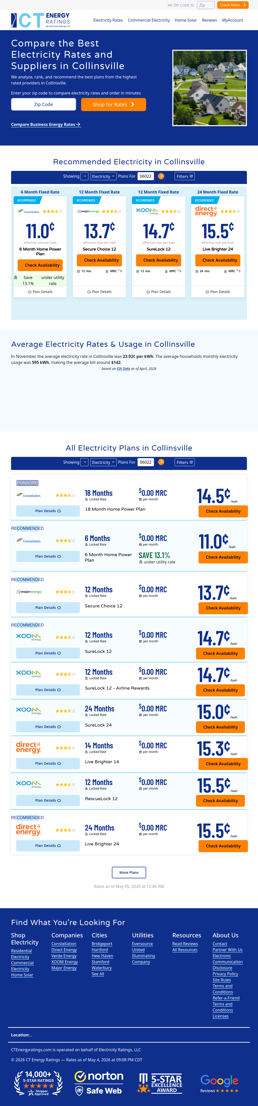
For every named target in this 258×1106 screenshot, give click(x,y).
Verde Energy (64, 955)
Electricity (101, 176)
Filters (182, 176)
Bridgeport (102, 943)
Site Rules (222, 980)
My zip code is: (181, 5)
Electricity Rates (108, 20)
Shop (114, 104)
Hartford (100, 949)
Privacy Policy (225, 974)
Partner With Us (228, 949)
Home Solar (186, 20)
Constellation (63, 943)
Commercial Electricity (149, 20)
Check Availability (160, 260)
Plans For (126, 176)
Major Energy (64, 968)
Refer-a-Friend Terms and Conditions (226, 1004)
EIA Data (123, 368)
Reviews (209, 20)
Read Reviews (185, 943)
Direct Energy (64, 949)
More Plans (129, 872)
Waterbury (102, 968)
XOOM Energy (64, 962)
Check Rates (233, 5)
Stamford (100, 962)
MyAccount (232, 20)
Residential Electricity (21, 953)
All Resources (185, 949)
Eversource (142, 943)
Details (43, 292)
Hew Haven (102, 955)
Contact (220, 943)
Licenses (221, 1016)
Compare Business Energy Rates (46, 124)
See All (98, 974)
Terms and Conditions (223, 989)
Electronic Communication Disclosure (228, 962)
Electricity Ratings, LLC (120, 1049)
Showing (71, 176)
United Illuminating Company (143, 956)
